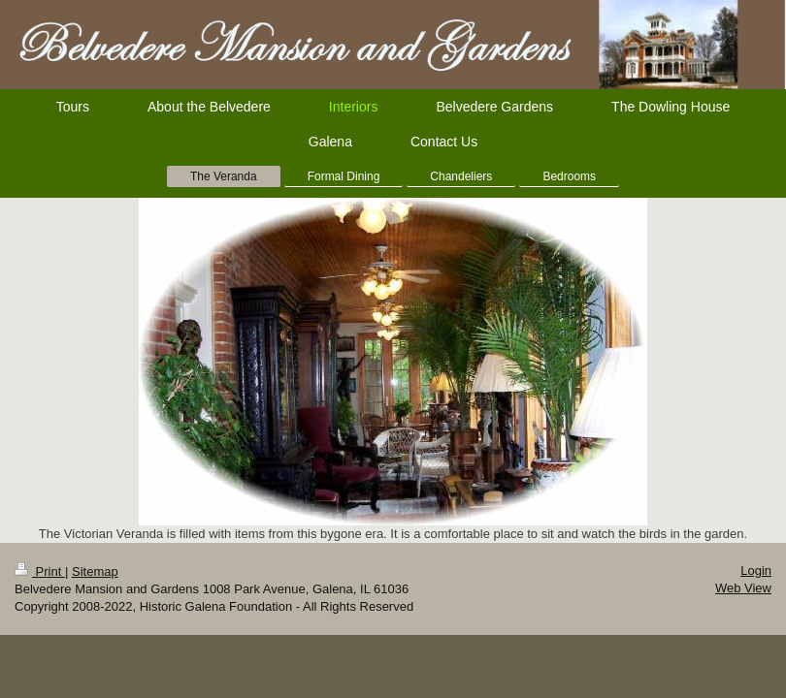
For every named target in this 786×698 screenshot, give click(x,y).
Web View (743, 588)
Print (40, 571)
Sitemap (95, 571)
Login (755, 570)
